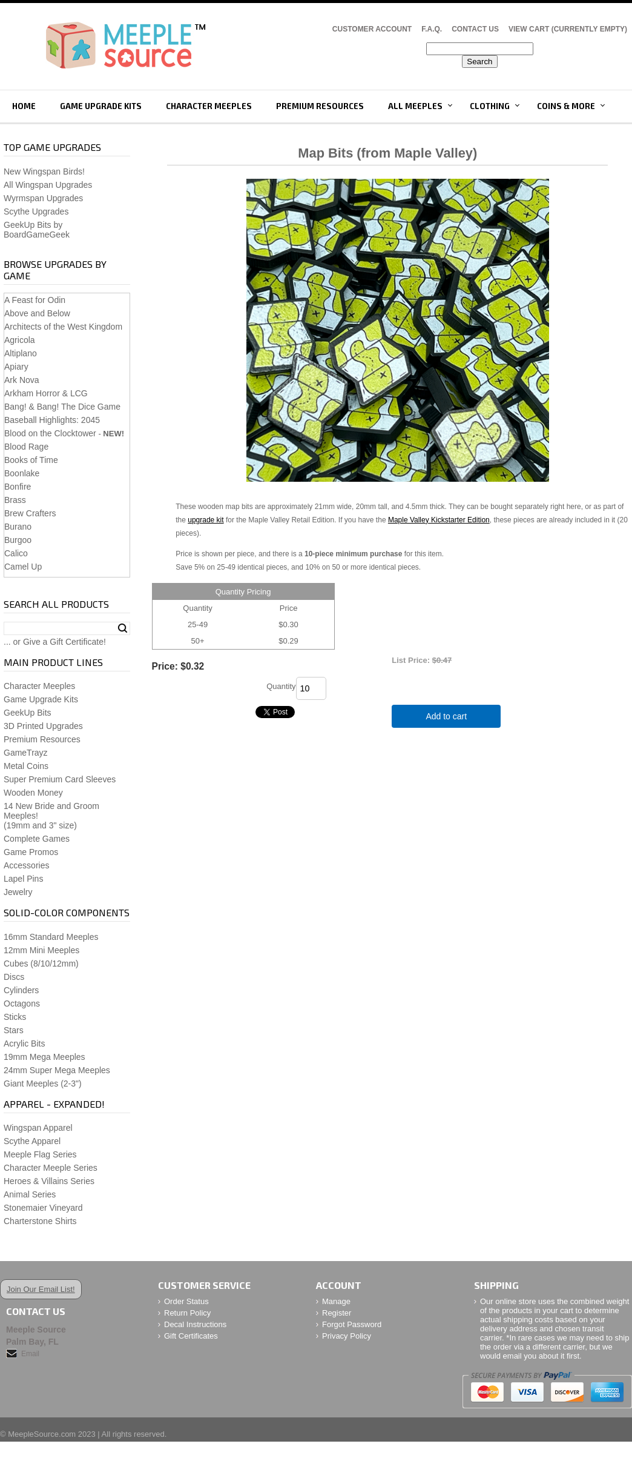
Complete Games (37, 839)
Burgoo (17, 540)
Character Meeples (209, 106)
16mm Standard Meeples (51, 937)
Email (30, 1354)
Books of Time (31, 460)
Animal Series (30, 1194)
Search (122, 628)
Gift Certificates (191, 1335)
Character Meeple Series (50, 1168)
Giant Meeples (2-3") (43, 1083)
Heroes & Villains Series (49, 1181)
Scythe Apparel (32, 1141)
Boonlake (21, 473)
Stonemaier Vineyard (43, 1208)
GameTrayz (26, 752)
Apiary (16, 366)
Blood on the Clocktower (50, 433)
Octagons (22, 1003)
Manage (336, 1301)
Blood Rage (26, 446)
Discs (14, 977)
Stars (14, 1030)
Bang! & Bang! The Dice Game (62, 406)
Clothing (490, 106)
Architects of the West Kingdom (63, 326)
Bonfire (17, 486)
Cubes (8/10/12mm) (41, 963)
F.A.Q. (431, 29)
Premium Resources (320, 106)
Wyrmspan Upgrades (43, 198)
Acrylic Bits (24, 1043)
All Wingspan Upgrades (48, 185)
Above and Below (37, 313)
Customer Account (372, 29)
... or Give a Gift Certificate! (55, 642)
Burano (17, 526)
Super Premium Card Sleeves (60, 779)
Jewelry (18, 892)
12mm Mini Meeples (41, 950)
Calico (16, 553)
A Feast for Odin (34, 300)
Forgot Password (351, 1324)
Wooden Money (33, 792)
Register (336, 1312)
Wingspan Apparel (38, 1128)
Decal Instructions (195, 1324)
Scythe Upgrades (36, 211)
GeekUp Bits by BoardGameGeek (37, 229)
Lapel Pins (23, 879)
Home (24, 106)
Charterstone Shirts (40, 1221)
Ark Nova (21, 380)
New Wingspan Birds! (44, 171)
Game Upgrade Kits (101, 106)
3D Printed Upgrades (43, 726)
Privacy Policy (346, 1335)
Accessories (26, 865)
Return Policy (187, 1312)
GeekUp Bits (27, 712)
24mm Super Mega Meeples (57, 1070)
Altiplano (20, 353)
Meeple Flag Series (40, 1154)
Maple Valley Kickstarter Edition (439, 520)
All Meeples (415, 106)
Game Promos (31, 852)
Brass (15, 500)
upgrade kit (205, 520)
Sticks (15, 1017)
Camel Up (23, 566)
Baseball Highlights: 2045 (52, 420)
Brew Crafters (30, 513)
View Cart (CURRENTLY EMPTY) (568, 29)
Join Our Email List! (41, 1289)
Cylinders (21, 990)
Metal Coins (26, 766)
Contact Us (475, 29)
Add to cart (446, 716)
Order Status (186, 1301)
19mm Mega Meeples (44, 1057)
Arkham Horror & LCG (46, 393)
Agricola (19, 340)
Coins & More (566, 106)
